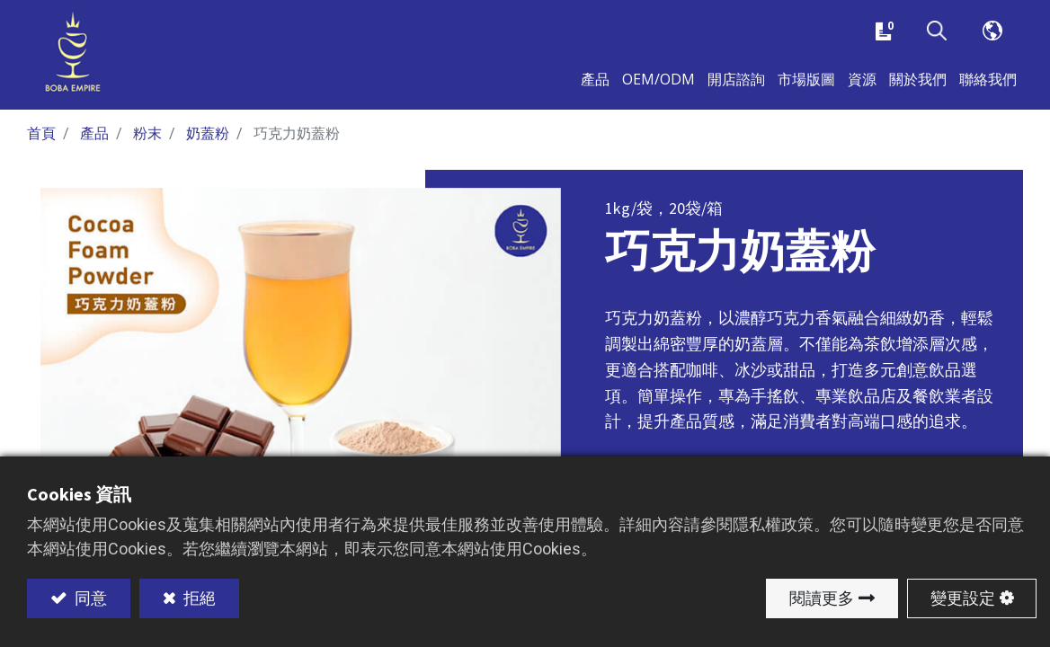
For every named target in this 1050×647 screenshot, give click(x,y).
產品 (94, 146)
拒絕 (198, 598)
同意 (89, 598)
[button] (937, 35)
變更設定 (962, 598)
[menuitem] (806, 87)
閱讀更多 (821, 598)
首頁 (41, 146)
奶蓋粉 (207, 146)
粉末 (147, 146)
